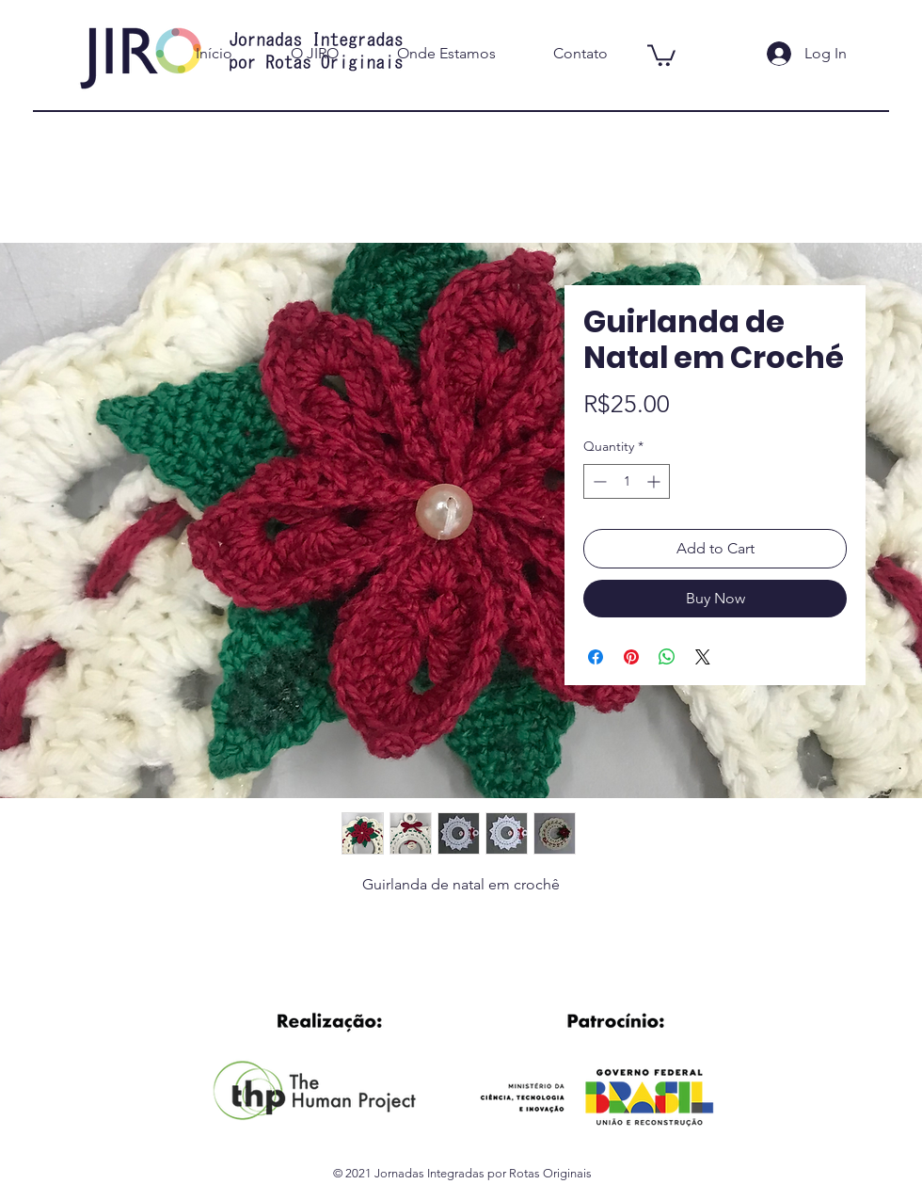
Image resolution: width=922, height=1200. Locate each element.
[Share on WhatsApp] (667, 657)
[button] (661, 54)
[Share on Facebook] (595, 657)
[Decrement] (598, 481)
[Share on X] (703, 657)
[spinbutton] (627, 481)
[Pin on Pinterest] (631, 657)
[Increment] (655, 481)
